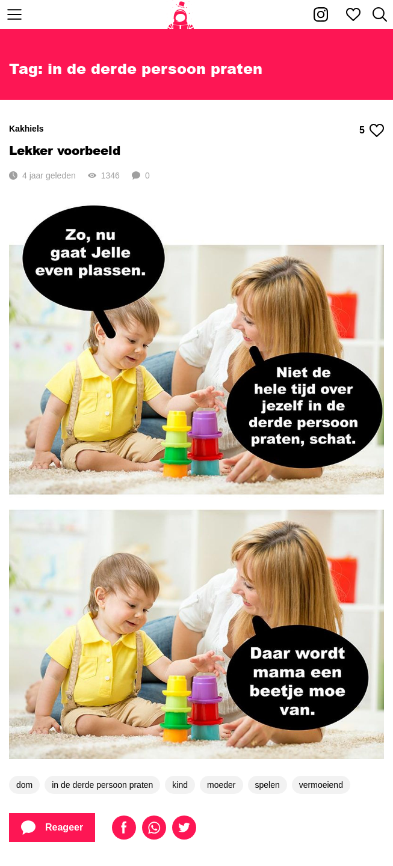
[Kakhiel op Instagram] (321, 14)
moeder (221, 785)
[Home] (181, 14)
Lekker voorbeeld (64, 150)
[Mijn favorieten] (353, 14)
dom (24, 785)
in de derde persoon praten (102, 785)
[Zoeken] (380, 14)
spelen (267, 785)
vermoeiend (321, 785)
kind (180, 785)
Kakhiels (26, 128)
